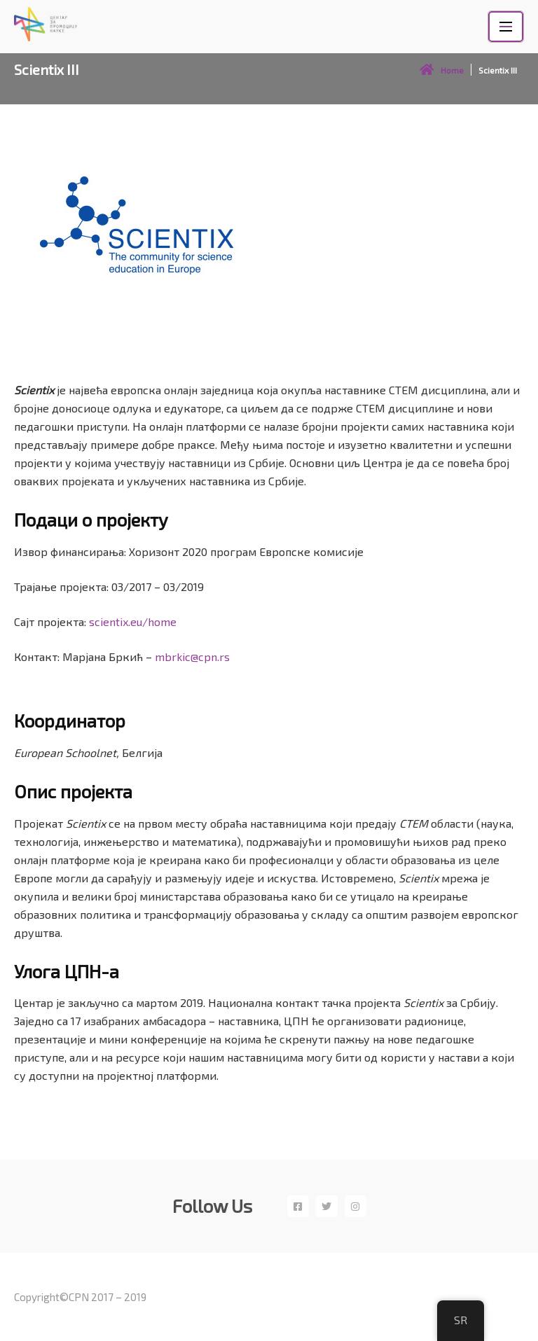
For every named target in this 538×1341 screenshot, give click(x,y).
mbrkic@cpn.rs (192, 656)
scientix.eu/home (133, 621)
